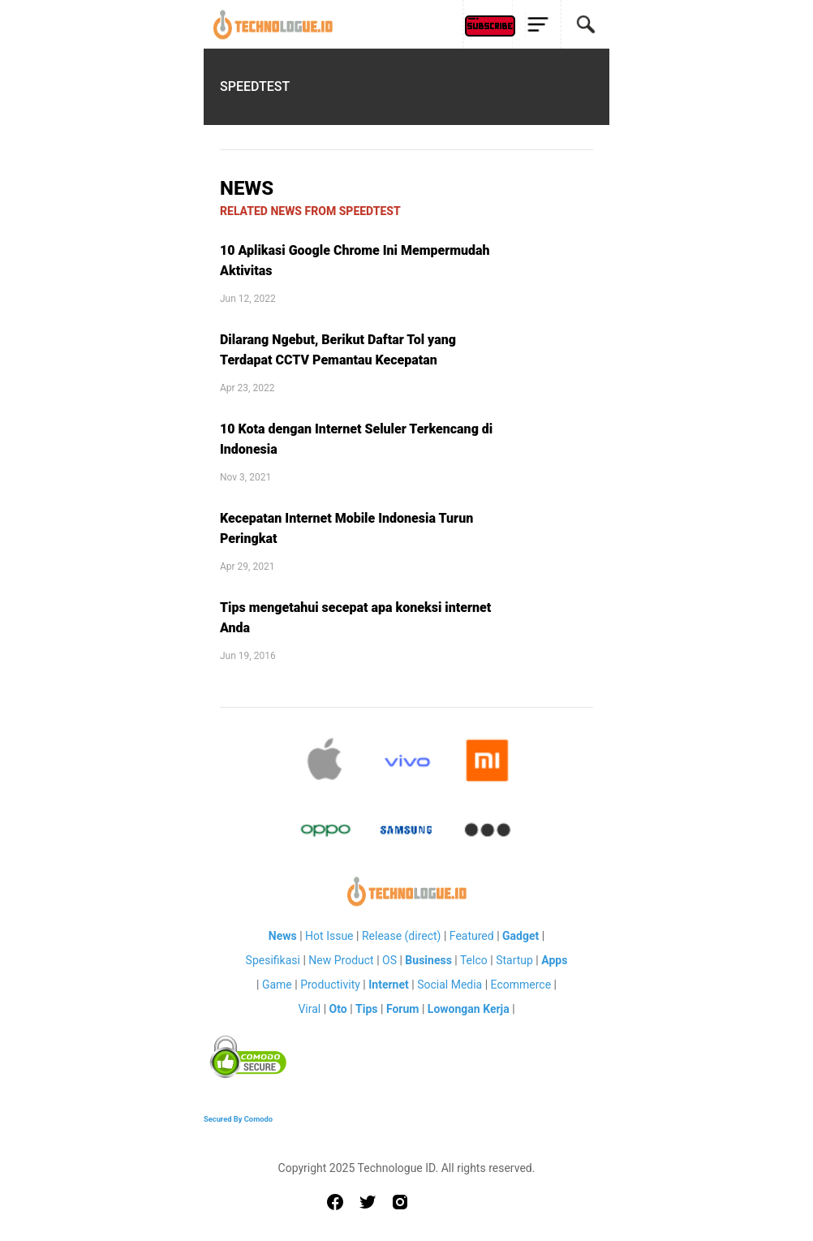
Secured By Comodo (238, 1118)
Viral (309, 1008)
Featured (472, 935)
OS (389, 960)
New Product (340, 960)
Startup (514, 960)
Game (277, 984)
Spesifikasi (273, 960)
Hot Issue (329, 935)
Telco (474, 960)
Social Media (449, 984)
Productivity (330, 984)
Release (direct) (401, 935)
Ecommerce (521, 984)
